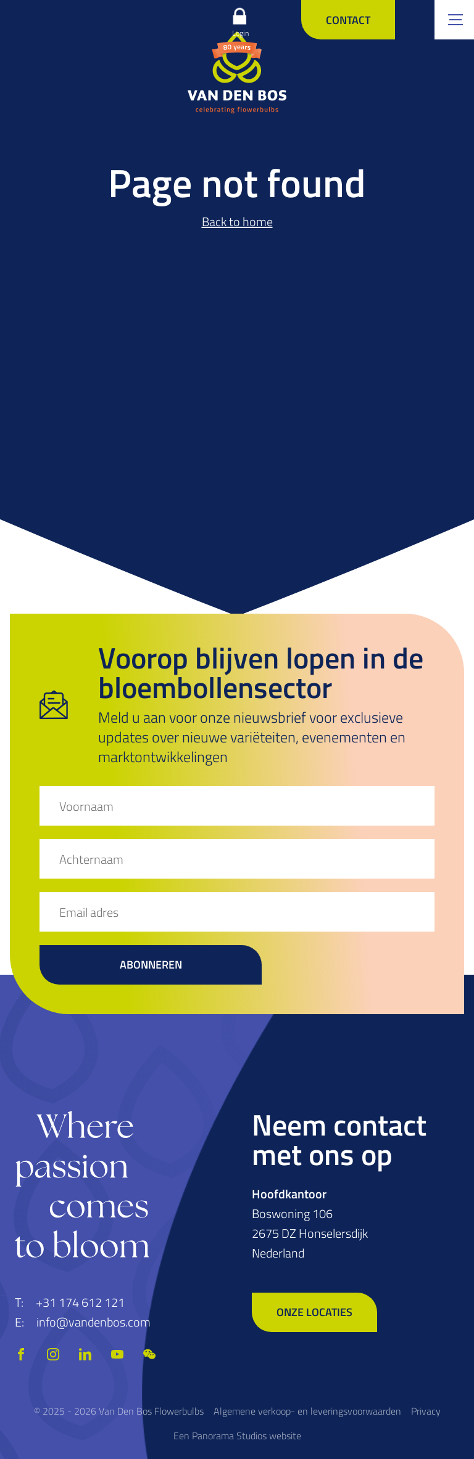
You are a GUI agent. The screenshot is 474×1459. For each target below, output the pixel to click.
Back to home (237, 221)
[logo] (237, 72)
